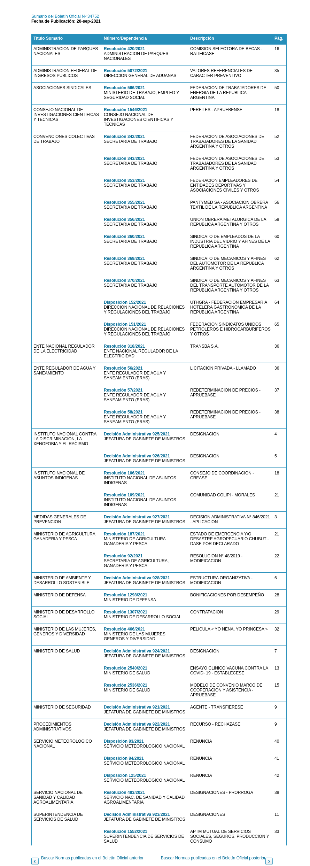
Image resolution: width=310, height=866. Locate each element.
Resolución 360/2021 (124, 236)
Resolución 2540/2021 (125, 668)
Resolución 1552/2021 (125, 831)
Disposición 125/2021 (125, 775)
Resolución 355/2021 (124, 202)
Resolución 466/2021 (124, 629)
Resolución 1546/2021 (125, 109)
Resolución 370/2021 (124, 280)
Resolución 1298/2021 (125, 595)
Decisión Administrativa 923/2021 (137, 814)
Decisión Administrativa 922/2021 (137, 724)
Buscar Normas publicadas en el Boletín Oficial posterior (213, 858)
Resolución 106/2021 (124, 473)
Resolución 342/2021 (124, 136)
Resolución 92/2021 (123, 556)
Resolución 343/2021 (124, 158)
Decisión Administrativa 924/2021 (137, 651)
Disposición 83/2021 (124, 741)
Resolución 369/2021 (124, 258)
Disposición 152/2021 (125, 302)
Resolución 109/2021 (124, 495)
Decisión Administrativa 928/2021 (137, 577)
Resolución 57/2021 (123, 390)
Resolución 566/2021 (124, 87)
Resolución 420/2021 (124, 48)
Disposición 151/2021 (125, 324)
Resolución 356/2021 (124, 219)
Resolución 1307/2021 (125, 612)
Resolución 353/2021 (124, 180)
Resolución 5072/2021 (125, 70)
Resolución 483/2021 (124, 792)
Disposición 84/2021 (124, 758)
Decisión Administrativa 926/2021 (137, 456)
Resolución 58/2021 (123, 412)
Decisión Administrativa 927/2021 (137, 517)
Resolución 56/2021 (123, 368)
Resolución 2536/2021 (125, 685)
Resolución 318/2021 (124, 346)
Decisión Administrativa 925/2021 (137, 434)
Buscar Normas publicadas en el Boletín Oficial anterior (92, 858)
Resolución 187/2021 (124, 534)
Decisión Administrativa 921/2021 (137, 707)
